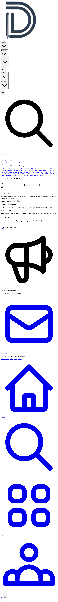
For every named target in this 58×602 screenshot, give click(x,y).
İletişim (20, 359)
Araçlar (3, 92)
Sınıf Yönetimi (4, 76)
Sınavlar (3, 69)
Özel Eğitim (4, 53)
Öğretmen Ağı (4, 85)
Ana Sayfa (3, 40)
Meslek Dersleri (8, 160)
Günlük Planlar (4, 61)
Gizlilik (11, 359)
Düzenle (3, 181)
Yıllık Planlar (4, 45)
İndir (2, 183)
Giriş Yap (6, 154)
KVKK (15, 359)
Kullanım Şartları (5, 359)
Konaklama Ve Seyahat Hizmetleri (12, 163)
